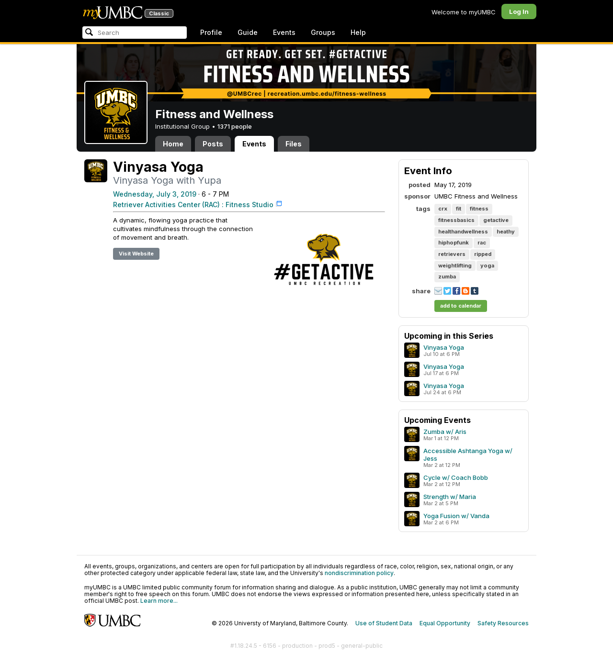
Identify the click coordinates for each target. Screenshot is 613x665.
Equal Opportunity (445, 623)
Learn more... (159, 600)
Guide (248, 32)
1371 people (234, 126)
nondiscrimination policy (359, 572)
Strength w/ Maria (449, 496)
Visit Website (136, 253)
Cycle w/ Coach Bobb (455, 477)
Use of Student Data (383, 623)
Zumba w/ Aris (444, 431)
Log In (519, 11)
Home (173, 144)
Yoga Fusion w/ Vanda (456, 516)
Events (284, 32)
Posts (213, 144)
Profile (211, 32)
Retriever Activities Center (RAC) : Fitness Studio (193, 204)
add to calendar (460, 305)
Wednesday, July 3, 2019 (154, 194)
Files (293, 144)
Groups (323, 32)
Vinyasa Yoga (443, 347)
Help (358, 32)
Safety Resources (503, 623)
